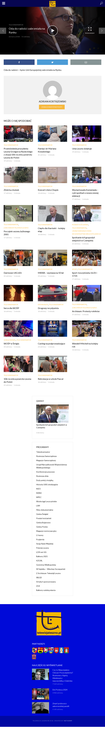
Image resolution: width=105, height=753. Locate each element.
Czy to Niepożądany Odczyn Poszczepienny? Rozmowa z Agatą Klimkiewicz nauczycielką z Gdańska (62, 675)
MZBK (39, 493)
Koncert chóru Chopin (48, 190)
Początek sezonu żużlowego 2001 (17, 233)
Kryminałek (43, 304)
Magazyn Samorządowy (46, 460)
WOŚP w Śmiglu (11, 343)
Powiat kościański (80, 225)
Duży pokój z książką (44, 480)
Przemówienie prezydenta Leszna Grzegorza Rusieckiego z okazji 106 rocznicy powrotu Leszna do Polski (18, 153)
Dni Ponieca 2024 (59, 690)
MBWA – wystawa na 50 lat (51, 272)
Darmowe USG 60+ (13, 272)
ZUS (38, 586)
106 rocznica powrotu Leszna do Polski (17, 380)
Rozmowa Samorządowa (46, 456)
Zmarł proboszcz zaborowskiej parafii (60, 704)
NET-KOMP (68, 721)
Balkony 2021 (42, 556)
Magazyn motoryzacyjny (46, 531)
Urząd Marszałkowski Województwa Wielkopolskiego (86, 232)
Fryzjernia (40, 539)
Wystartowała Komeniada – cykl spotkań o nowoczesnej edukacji (85, 193)
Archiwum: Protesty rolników (86, 311)
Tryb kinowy (89, 30)
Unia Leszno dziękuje (82, 148)
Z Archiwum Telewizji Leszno (16, 228)
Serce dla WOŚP (11, 308)
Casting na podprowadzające (51, 343)
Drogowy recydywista (48, 308)
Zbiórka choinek (11, 190)
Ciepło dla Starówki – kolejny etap (51, 229)
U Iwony (39, 535)
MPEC (39, 497)
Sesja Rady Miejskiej (44, 543)
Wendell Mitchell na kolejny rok (85, 345)
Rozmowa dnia (42, 476)
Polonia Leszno (42, 548)
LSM (38, 505)
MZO (38, 489)
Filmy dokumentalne (44, 510)
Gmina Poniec (42, 527)
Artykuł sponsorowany (46, 582)
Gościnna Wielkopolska (46, 565)
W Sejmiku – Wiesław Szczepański (50, 569)
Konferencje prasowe (45, 472)
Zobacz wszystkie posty (51, 107)
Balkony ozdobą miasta (46, 590)
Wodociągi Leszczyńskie (46, 501)
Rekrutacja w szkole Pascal (50, 379)
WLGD (39, 577)
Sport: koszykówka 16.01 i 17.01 (84, 274)
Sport (74, 269)
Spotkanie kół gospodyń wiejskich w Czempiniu (83, 239)
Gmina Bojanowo (43, 522)
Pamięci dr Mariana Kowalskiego (47, 150)
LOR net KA (41, 552)
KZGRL (39, 560)
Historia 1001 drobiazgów (47, 484)
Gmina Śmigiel (10, 340)
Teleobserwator (16, 25)
